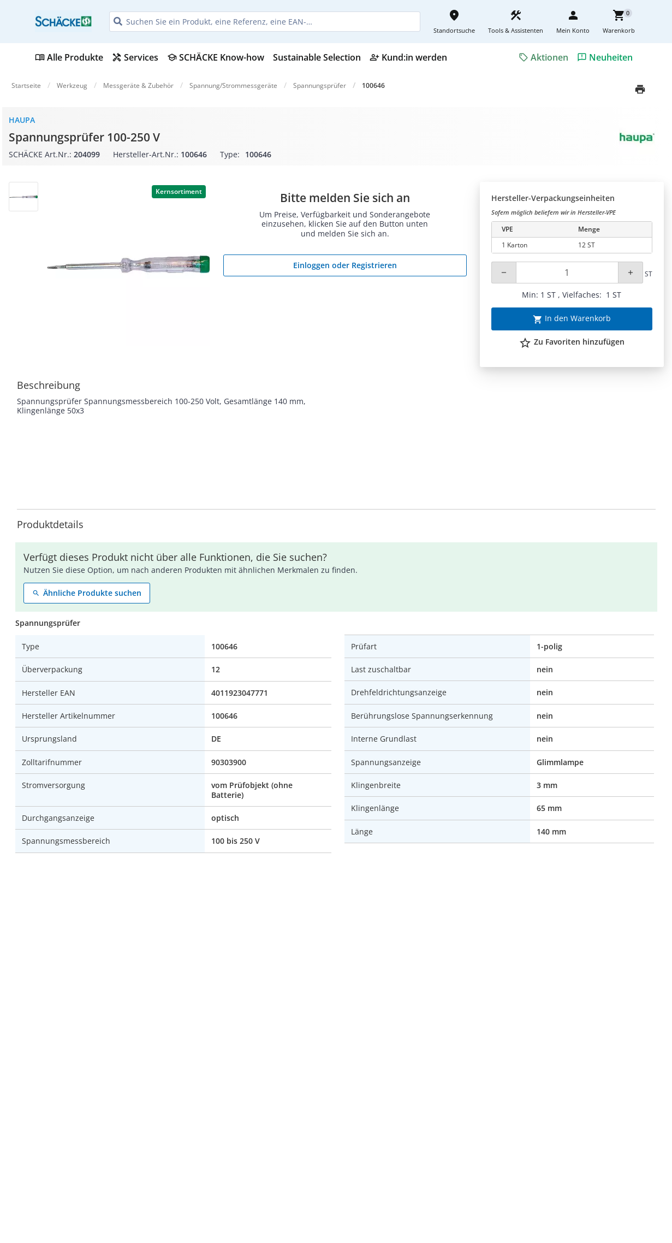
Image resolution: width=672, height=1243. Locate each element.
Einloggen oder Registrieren (345, 265)
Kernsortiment (179, 191)
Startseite (26, 85)
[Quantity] (567, 272)
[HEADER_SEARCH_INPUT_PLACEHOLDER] (264, 21)
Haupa (22, 120)
